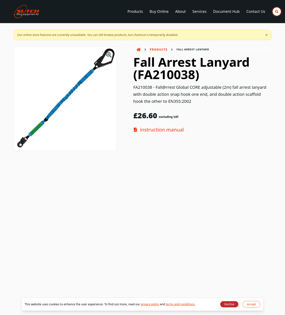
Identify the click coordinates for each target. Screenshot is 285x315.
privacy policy (150, 304)
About (180, 11)
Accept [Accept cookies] (251, 304)
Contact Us (255, 11)
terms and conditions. (180, 304)
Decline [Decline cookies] (229, 304)
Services (199, 11)
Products (135, 11)
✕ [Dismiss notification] (266, 35)
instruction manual (158, 129)
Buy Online (159, 11)
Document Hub (226, 11)
